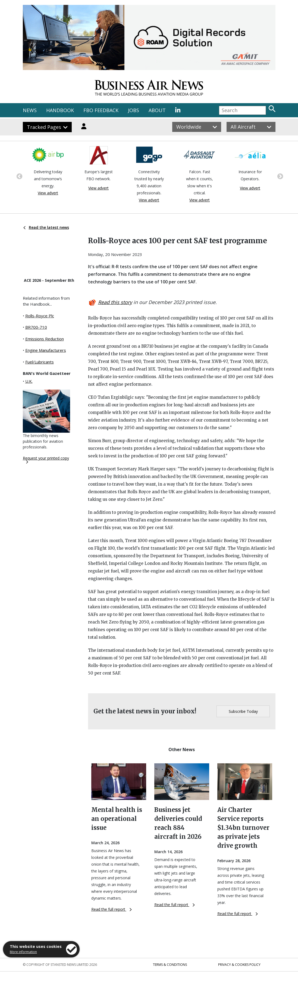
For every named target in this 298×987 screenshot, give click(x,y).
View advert (48, 192)
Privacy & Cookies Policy (239, 964)
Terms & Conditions (170, 964)
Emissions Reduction (44, 338)
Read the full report (111, 909)
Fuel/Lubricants (39, 362)
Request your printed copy (46, 459)
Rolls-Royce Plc (39, 315)
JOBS (133, 110)
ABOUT (157, 110)
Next (279, 176)
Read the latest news (46, 227)
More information (23, 952)
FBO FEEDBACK (100, 110)
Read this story (115, 302)
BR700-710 (36, 327)
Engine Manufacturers (45, 350)
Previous (18, 176)
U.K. (29, 381)
